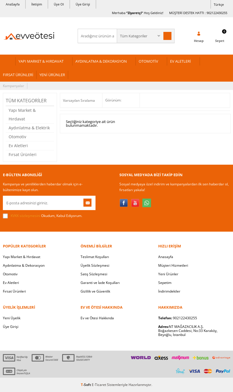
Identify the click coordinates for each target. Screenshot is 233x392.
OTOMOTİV (148, 61)
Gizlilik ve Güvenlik (95, 291)
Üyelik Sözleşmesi (95, 265)
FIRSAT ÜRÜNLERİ (18, 74)
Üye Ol (59, 4)
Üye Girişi (83, 4)
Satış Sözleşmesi (94, 274)
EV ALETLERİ (180, 61)
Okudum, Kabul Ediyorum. (42, 216)
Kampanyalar (13, 85)
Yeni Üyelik (11, 318)
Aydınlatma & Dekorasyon (24, 265)
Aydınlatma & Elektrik (29, 127)
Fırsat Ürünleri (23, 154)
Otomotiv (17, 136)
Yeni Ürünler (168, 274)
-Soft (86, 384)
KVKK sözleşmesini (25, 215)
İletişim (36, 4)
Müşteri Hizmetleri (173, 265)
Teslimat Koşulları (95, 256)
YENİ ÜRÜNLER (52, 74)
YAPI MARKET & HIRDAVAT (41, 61)
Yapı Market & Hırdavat (22, 114)
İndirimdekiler (169, 291)
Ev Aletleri (18, 145)
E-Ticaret (99, 384)
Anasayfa (165, 256)
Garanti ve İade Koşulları (100, 282)
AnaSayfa (13, 4)
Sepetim (164, 282)
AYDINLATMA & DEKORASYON (101, 61)
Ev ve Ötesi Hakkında (97, 318)
